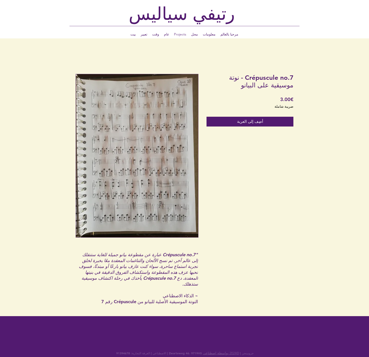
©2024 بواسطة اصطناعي (221, 353)
